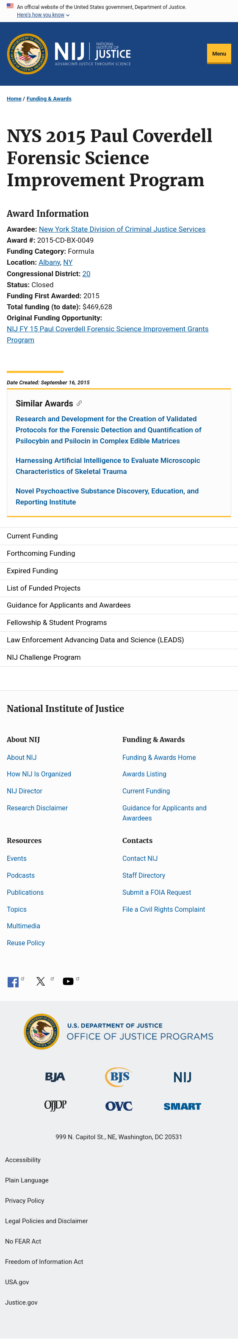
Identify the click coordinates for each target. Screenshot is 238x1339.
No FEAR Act (23, 1241)
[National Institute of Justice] (182, 1074)
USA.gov (17, 1282)
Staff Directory (143, 875)
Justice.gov (21, 1302)
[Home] (92, 53)
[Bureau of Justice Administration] (55, 1073)
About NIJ (21, 758)
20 (87, 273)
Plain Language (27, 1180)
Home (14, 98)
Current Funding (146, 791)
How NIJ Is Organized (39, 774)
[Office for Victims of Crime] (119, 1106)
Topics (17, 909)
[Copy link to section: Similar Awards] (77, 402)
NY (67, 262)
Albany (49, 262)
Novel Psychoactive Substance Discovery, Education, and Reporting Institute (107, 496)
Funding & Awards (49, 98)
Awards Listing (144, 774)
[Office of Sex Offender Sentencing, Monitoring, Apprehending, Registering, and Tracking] (182, 1104)
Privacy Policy (24, 1201)
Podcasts (21, 875)
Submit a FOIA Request (156, 892)
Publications (25, 892)
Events (17, 858)
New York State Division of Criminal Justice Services (122, 229)
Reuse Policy (26, 943)
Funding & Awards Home (159, 758)
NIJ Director (24, 791)
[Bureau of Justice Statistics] (119, 1083)
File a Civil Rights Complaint (163, 909)
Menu (219, 53)
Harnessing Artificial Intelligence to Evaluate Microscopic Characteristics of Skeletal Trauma (108, 466)
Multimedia (23, 926)
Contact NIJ (140, 858)
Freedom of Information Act (44, 1262)
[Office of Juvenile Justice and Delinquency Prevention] (55, 1108)
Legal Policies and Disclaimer (46, 1221)
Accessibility (23, 1160)
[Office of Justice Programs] (27, 54)
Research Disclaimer (37, 808)
